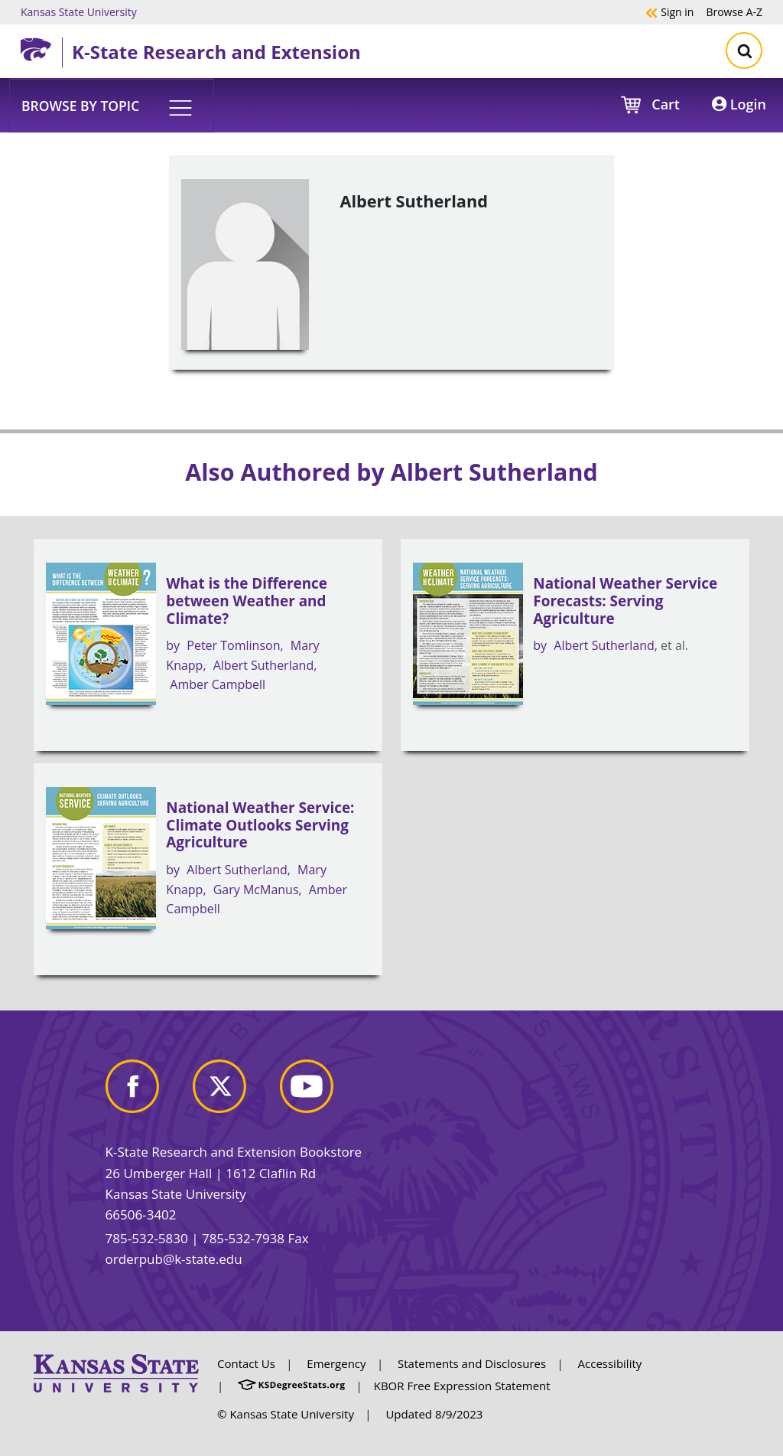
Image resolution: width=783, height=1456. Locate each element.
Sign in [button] (669, 11)
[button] (111, 105)
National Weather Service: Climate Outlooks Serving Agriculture (260, 825)
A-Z (734, 11)
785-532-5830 (147, 1238)
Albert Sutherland (263, 665)
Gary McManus (256, 889)
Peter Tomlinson (233, 645)
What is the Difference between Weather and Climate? (246, 600)
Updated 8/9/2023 (433, 1414)
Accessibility (610, 1363)
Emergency (336, 1363)
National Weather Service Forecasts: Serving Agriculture (625, 600)
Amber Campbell (217, 684)
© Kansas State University (285, 1414)
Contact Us (246, 1363)
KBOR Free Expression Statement (462, 1385)
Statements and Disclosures (472, 1363)
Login (739, 104)
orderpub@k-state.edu (174, 1259)
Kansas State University (79, 11)
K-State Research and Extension (216, 51)
